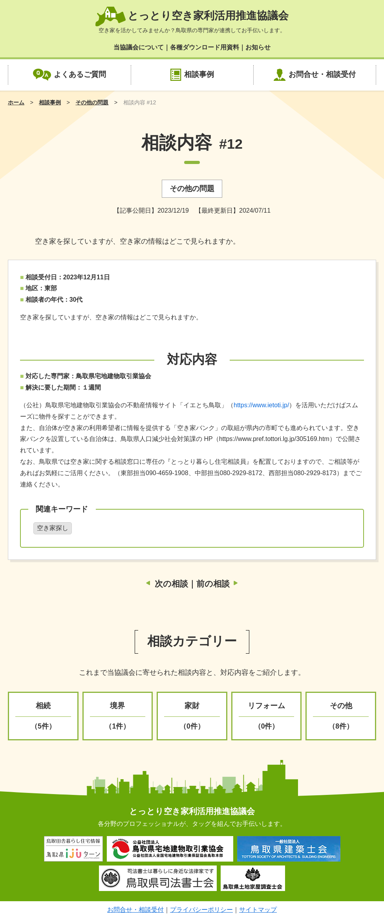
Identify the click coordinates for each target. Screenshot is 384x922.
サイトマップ (258, 909)
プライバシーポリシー (201, 909)
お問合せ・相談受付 (322, 74)
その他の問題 (91, 102)
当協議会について (138, 47)
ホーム (16, 102)
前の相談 (213, 583)
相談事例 (199, 74)
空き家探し (52, 528)
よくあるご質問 (80, 74)
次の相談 (171, 583)
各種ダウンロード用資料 (204, 47)
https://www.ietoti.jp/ (261, 405)
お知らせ (258, 47)
